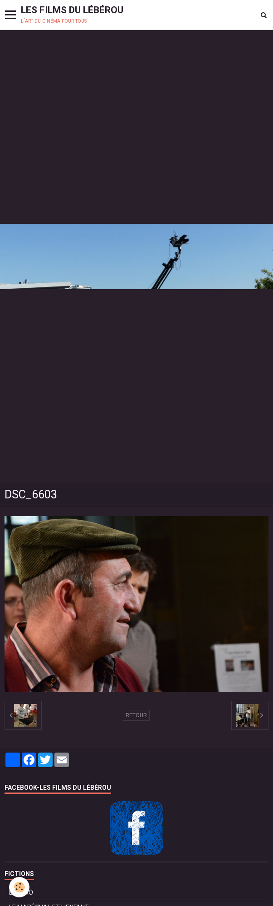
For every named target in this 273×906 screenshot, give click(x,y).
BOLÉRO (21, 892)
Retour (136, 715)
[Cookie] (19, 887)
